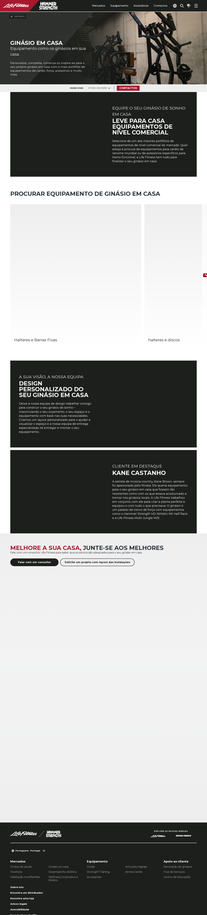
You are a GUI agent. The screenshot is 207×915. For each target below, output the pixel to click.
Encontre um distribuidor (20, 843)
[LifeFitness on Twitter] (177, 897)
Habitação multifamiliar (25, 824)
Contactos (153, 5)
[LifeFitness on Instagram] (166, 897)
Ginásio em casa (59, 814)
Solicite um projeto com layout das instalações (97, 509)
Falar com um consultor (34, 509)
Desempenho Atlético (63, 819)
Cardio (91, 814)
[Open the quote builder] (187, 6)
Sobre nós (18, 835)
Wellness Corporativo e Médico (63, 826)
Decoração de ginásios (178, 814)
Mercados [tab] (91, 5)
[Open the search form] (179, 6)
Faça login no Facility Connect (26, 871)
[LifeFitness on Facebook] (154, 897)
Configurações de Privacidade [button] (75, 894)
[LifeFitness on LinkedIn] (143, 897)
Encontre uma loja (24, 851)
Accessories (94, 824)
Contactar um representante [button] (30, 894)
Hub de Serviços (174, 819)
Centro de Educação (177, 824)
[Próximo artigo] (202, 246)
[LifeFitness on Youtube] (189, 897)
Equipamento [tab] (112, 5)
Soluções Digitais (136, 814)
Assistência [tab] (133, 5)
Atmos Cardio (133, 819)
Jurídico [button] (52, 899)
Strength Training (98, 819)
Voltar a (17, 16)
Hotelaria (16, 819)
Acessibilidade (21, 863)
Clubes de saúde (21, 814)
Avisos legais (20, 857)
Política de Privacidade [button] (26, 899)
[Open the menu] (196, 6)
